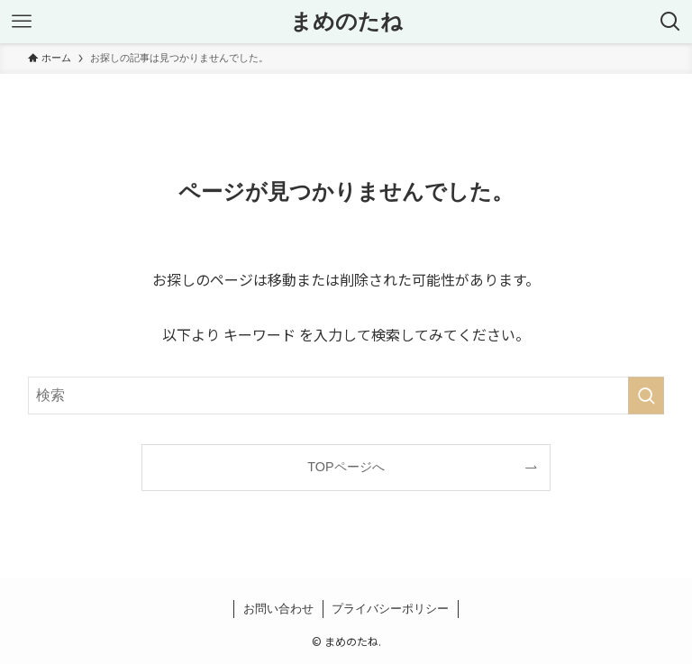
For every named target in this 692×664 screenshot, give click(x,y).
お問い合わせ (278, 608)
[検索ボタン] (670, 21)
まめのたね (346, 21)
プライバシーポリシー (390, 608)
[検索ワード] (346, 395)
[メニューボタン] (21, 21)
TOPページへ (345, 466)
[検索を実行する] (646, 395)
